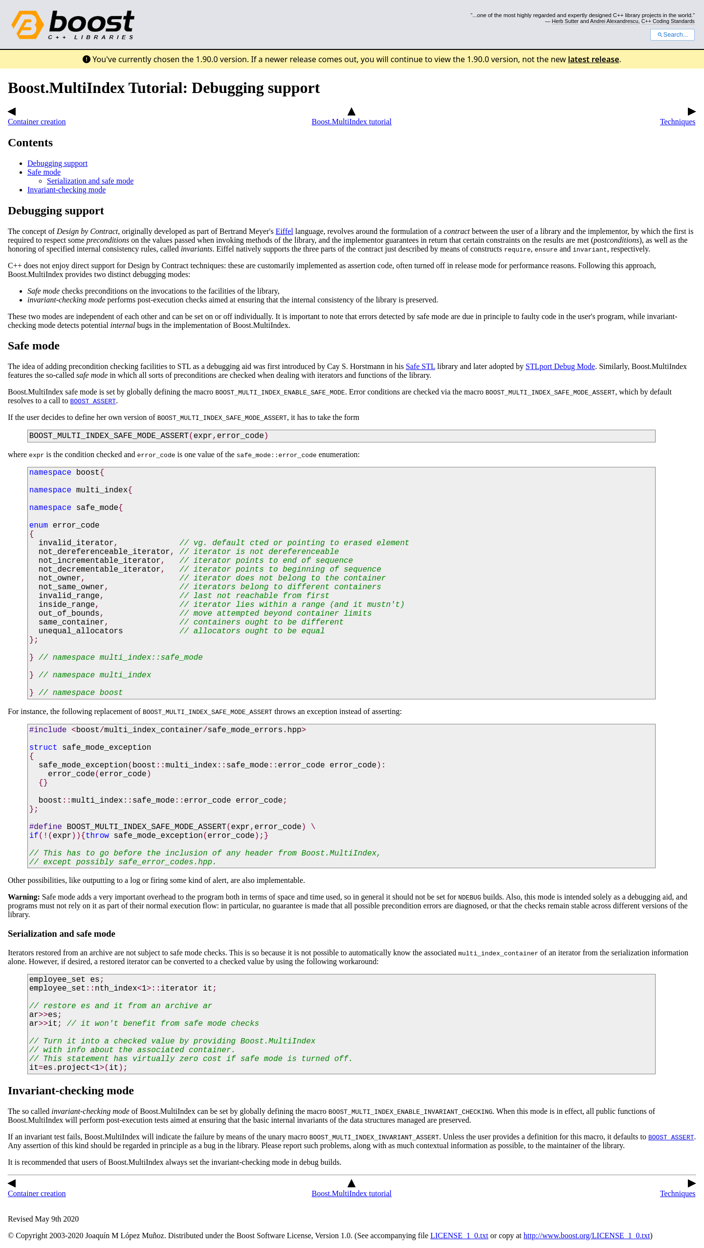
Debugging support (57, 163)
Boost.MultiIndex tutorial (352, 117)
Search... (672, 34)
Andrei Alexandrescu (614, 21)
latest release (593, 59)
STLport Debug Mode (560, 366)
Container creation (37, 117)
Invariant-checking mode (66, 189)
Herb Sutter (565, 21)
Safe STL (420, 366)
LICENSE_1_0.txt (459, 1235)
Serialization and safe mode (90, 181)
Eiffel (284, 231)
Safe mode (44, 172)
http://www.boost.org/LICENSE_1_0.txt (587, 1235)
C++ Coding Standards (668, 21)
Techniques (678, 117)
